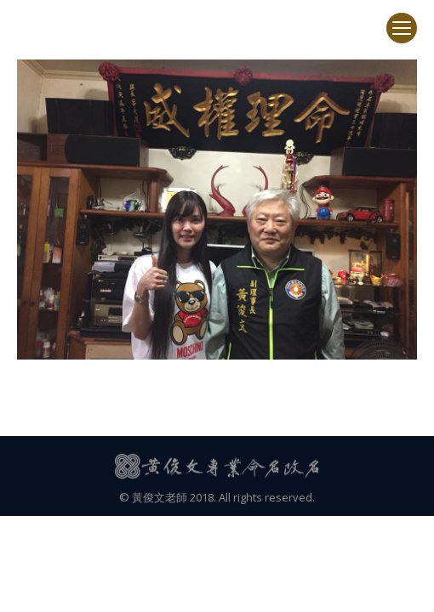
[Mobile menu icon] (401, 28)
